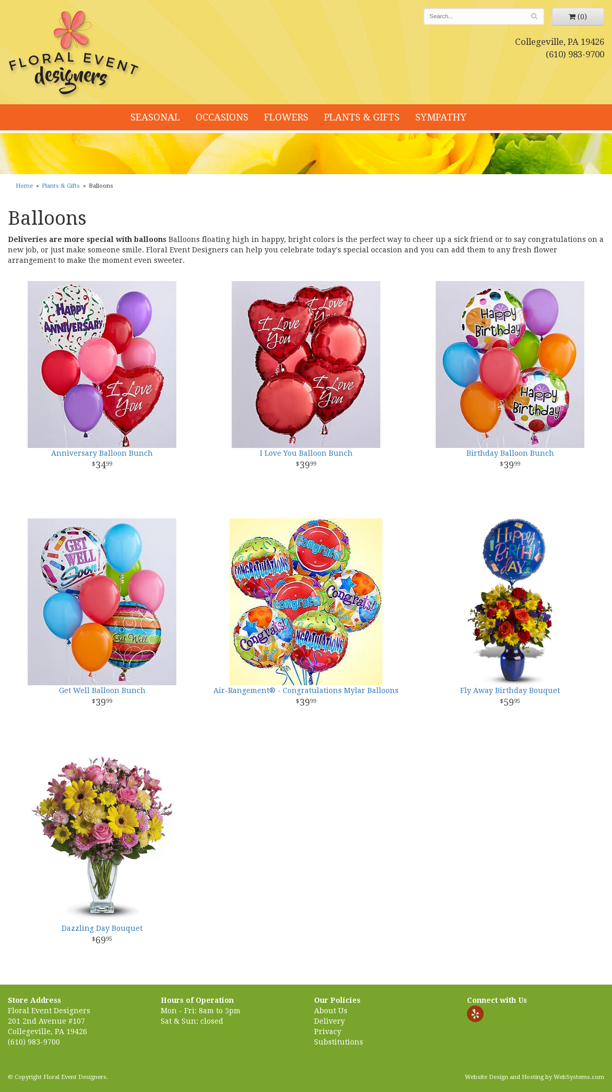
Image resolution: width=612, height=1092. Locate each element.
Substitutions (338, 1042)
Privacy (327, 1031)
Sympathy (440, 117)
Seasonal (155, 117)
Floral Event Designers (75, 54)
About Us (330, 1010)
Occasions (222, 117)
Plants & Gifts (362, 117)
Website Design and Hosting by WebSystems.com (534, 1077)
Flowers (286, 117)
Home (24, 186)
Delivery (329, 1021)
